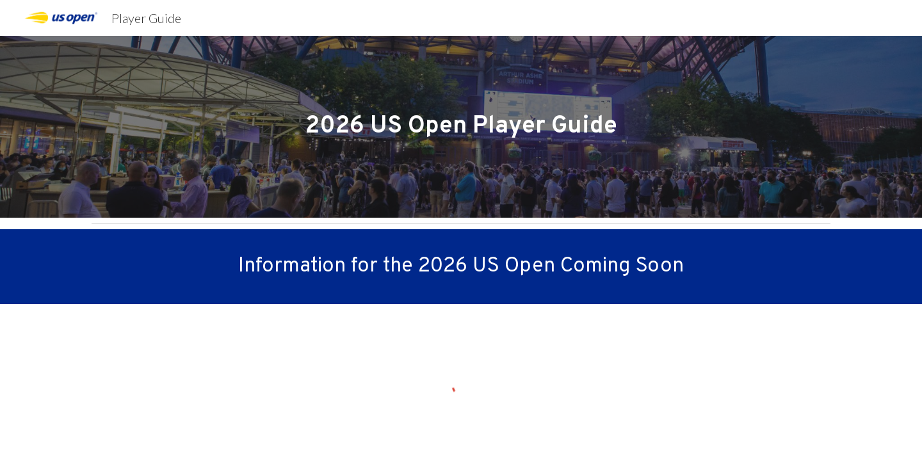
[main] (461, 127)
